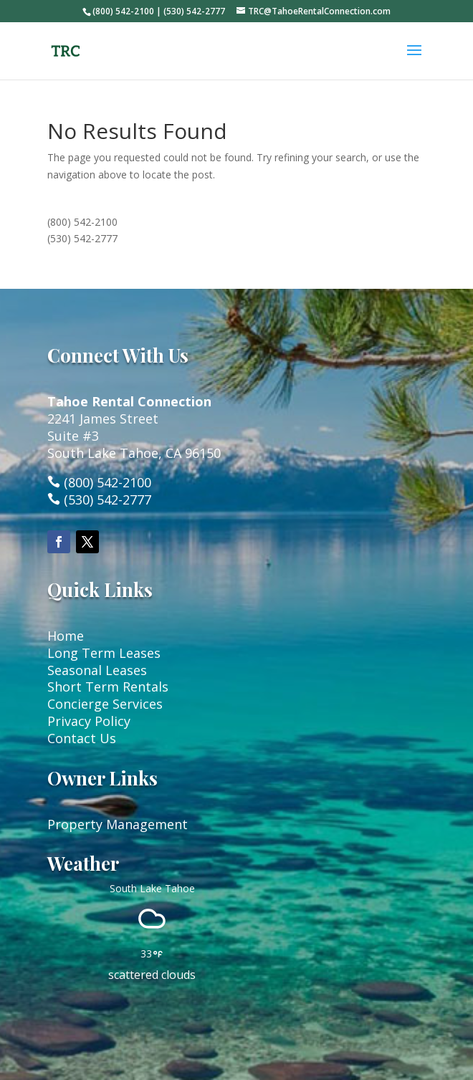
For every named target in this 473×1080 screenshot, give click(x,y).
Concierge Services (105, 703)
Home (65, 635)
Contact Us (81, 738)
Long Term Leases (104, 652)
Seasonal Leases (97, 670)
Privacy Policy (88, 721)
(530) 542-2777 (82, 238)
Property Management (117, 824)
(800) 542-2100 (82, 222)
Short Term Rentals (107, 686)
